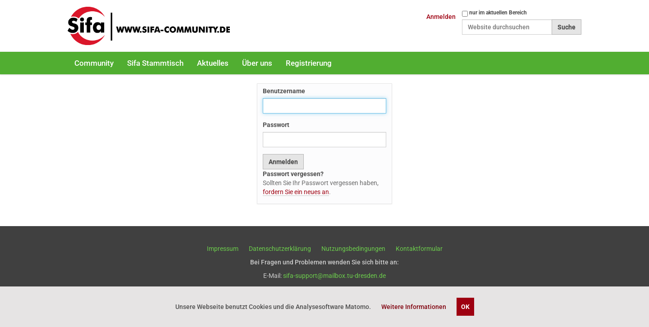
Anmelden (441, 16)
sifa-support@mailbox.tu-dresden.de (334, 275)
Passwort (276, 124)
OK (465, 306)
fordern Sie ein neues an (296, 191)
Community (94, 63)
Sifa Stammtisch (155, 63)
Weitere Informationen (413, 306)
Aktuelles (213, 63)
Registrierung (309, 63)
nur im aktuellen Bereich (498, 12)
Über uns (257, 63)
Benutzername (284, 91)
